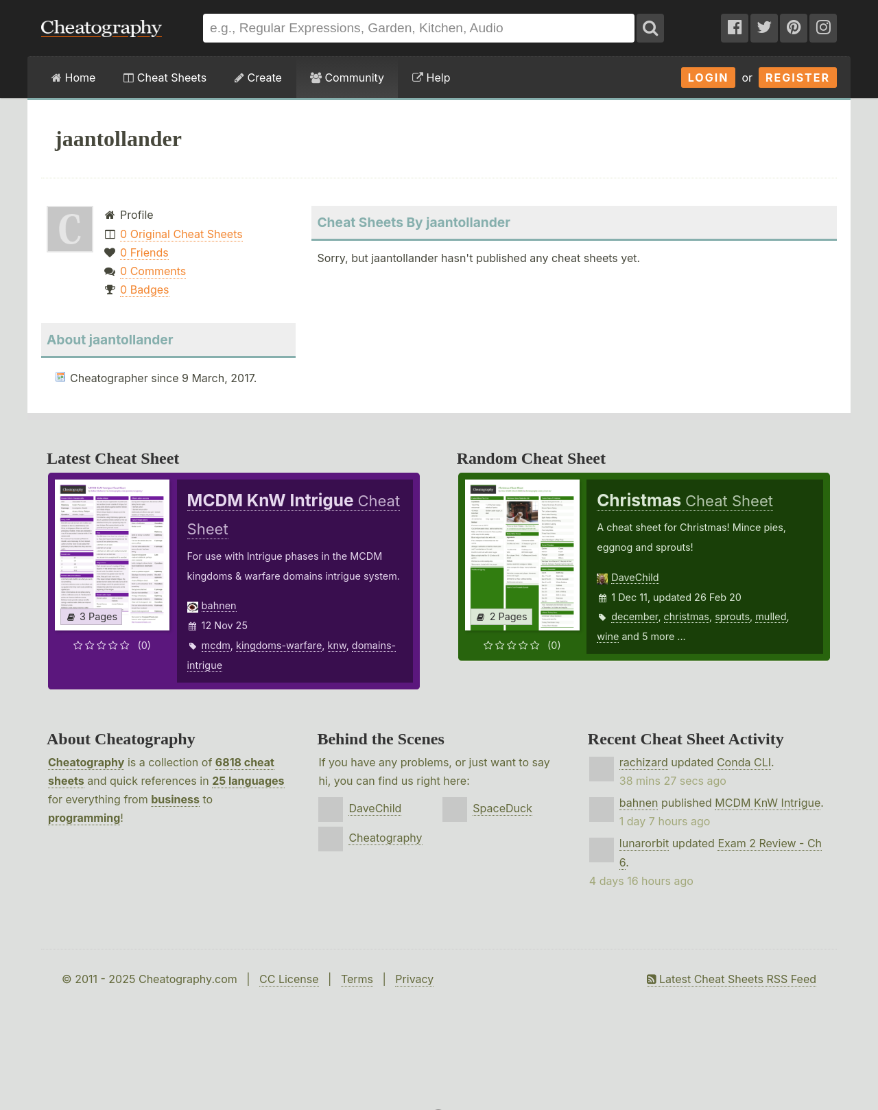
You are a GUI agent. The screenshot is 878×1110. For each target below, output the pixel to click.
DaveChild (634, 577)
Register (798, 77)
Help (431, 77)
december (634, 616)
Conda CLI (744, 762)
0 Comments (153, 271)
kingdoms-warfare (279, 645)
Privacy (414, 979)
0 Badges (144, 289)
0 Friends (144, 252)
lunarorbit (644, 843)
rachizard (643, 762)
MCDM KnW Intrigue (767, 803)
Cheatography (86, 762)
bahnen (219, 605)
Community (347, 77)
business (175, 799)
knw (337, 645)
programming (84, 818)
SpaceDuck (502, 808)
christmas (686, 616)
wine (608, 636)
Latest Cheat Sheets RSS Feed (731, 979)
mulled (770, 616)
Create (258, 77)
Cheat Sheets (164, 77)
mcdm (216, 645)
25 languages (248, 781)
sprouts (732, 616)
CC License (289, 979)
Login (708, 77)
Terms (357, 979)
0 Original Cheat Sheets (181, 234)
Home (73, 77)
